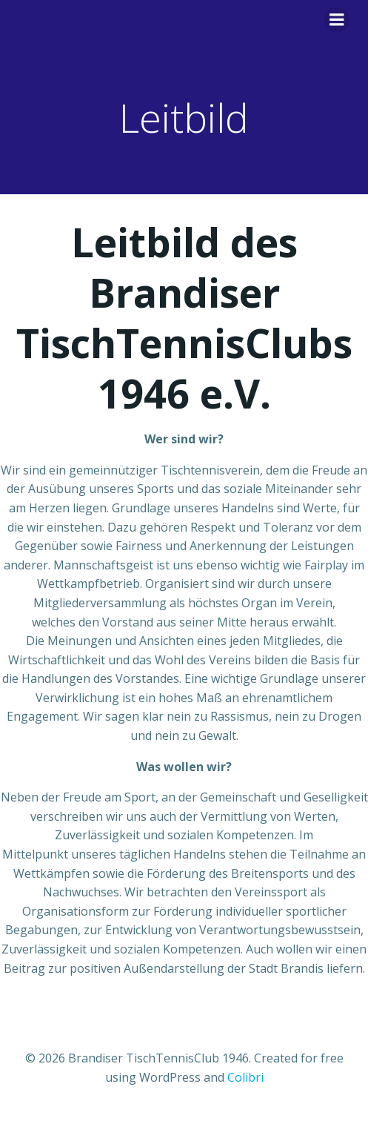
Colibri (245, 1077)
